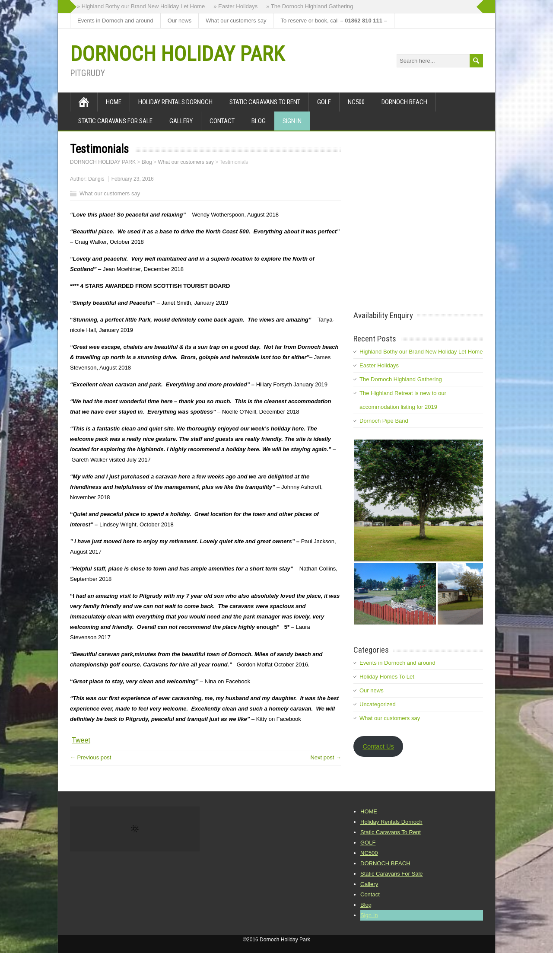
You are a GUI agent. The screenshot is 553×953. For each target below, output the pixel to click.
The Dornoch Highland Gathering (400, 379)
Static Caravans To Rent (264, 102)
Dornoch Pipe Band (383, 421)
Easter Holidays (379, 365)
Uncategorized (377, 704)
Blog (258, 121)
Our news (180, 20)
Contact (222, 121)
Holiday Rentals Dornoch (175, 102)
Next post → (325, 757)
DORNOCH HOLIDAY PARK (177, 53)
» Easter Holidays (235, 6)
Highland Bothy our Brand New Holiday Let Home (421, 351)
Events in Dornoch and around (115, 20)
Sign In (292, 121)
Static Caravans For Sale (115, 121)
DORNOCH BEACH (404, 102)
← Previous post (90, 757)
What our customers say (236, 20)
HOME (113, 102)
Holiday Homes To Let (386, 676)
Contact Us (378, 746)
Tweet (81, 740)
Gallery (181, 121)
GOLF (324, 102)
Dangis (96, 179)
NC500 (356, 102)
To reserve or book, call (333, 20)
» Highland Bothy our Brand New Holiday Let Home (141, 6)
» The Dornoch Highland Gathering (309, 6)
